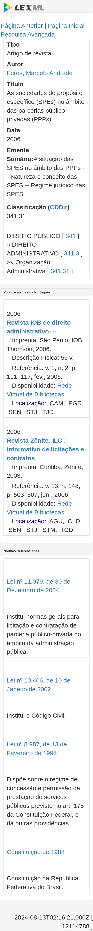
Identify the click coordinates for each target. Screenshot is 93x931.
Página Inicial (66, 25)
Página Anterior (22, 25)
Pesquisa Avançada (28, 34)
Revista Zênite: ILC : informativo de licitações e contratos (45, 449)
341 (70, 235)
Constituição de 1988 (36, 852)
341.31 (60, 271)
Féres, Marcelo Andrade (39, 73)
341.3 (71, 253)
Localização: (29, 403)
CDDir (58, 207)
